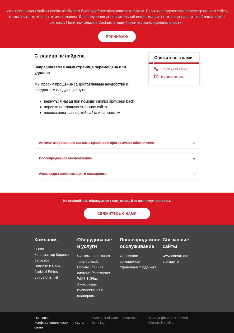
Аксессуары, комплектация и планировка (73, 173)
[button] (194, 143)
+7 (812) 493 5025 (171, 69)
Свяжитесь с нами (117, 213)
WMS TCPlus (87, 278)
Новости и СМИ (47, 265)
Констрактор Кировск (51, 254)
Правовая (41, 317)
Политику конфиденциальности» (154, 22)
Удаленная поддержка (138, 267)
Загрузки (41, 260)
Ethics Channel (46, 277)
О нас (39, 248)
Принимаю (117, 36)
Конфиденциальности (51, 322)
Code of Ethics (46, 271)
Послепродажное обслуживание (65, 158)
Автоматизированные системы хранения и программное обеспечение (96, 142)
